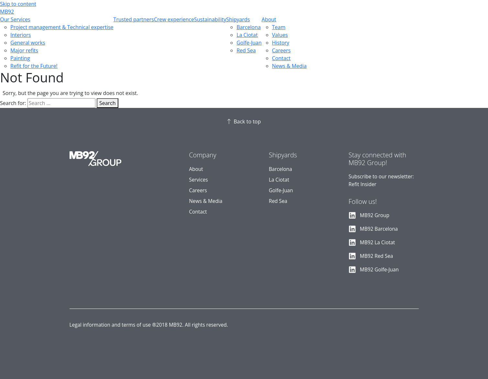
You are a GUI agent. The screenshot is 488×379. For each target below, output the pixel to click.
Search (107, 103)
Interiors (20, 34)
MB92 (7, 11)
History (280, 42)
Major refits (24, 50)
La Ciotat (246, 34)
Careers (281, 50)
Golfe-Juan (249, 42)
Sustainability (210, 19)
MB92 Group (374, 215)
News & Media (289, 65)
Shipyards (238, 19)
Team (279, 27)
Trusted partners (134, 19)
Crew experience (174, 19)
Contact (281, 58)
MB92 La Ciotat (377, 242)
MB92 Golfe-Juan (379, 269)
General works (27, 42)
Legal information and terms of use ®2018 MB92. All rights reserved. (149, 324)
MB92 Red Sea (376, 256)
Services (198, 179)
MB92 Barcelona (379, 229)
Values (280, 34)
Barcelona (248, 27)
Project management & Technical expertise (62, 27)
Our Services (15, 19)
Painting (20, 58)
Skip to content (18, 3)
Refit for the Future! (34, 65)
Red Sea (245, 50)
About (269, 19)
